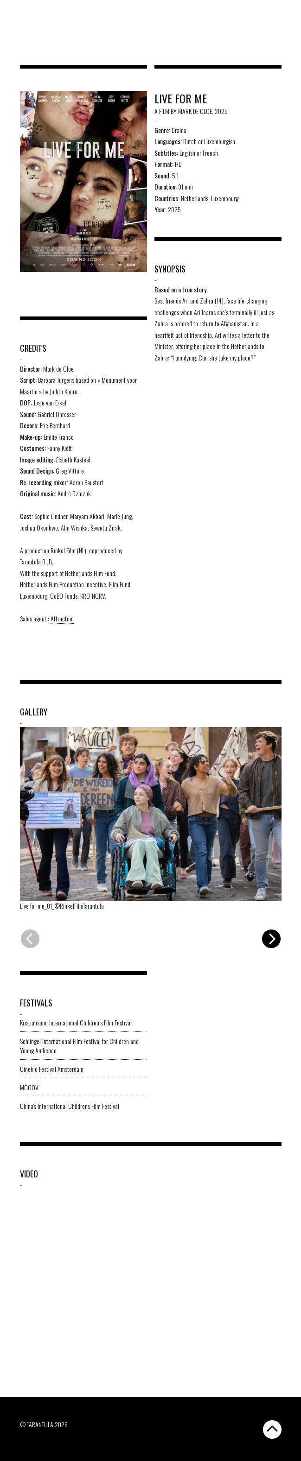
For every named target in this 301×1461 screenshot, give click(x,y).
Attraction (62, 618)
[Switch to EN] (278, 12)
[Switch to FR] (286, 12)
